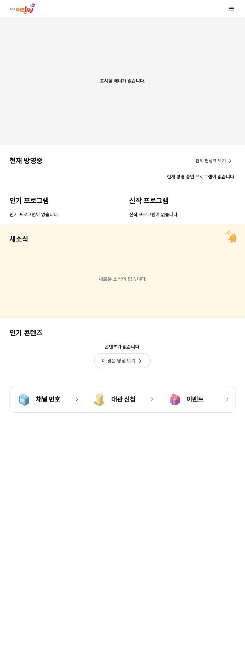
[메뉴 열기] (231, 8)
